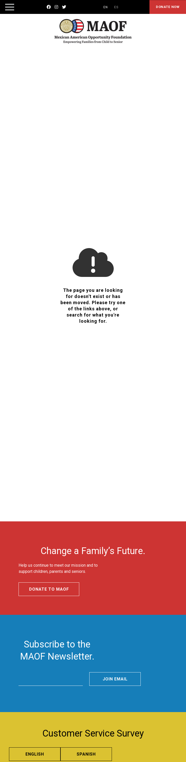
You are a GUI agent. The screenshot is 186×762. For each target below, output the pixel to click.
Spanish (86, 754)
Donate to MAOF (49, 589)
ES (116, 7)
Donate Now (168, 7)
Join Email (115, 679)
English (34, 754)
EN (105, 7)
